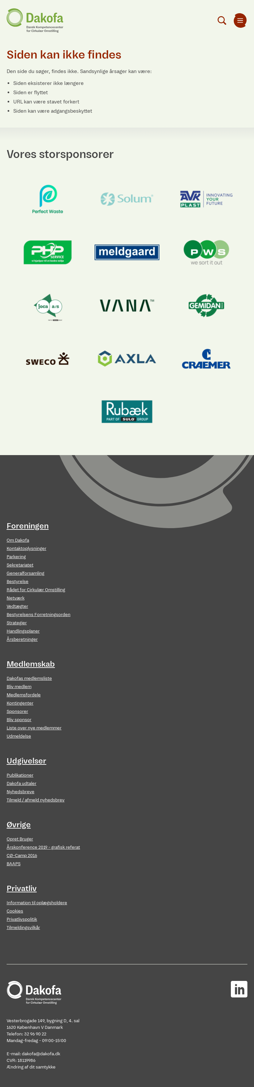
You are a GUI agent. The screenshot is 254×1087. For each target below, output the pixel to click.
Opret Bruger (20, 839)
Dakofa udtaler (21, 783)
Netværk (15, 598)
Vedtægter (17, 606)
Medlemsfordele (24, 695)
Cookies (15, 911)
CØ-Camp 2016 (22, 855)
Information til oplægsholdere (37, 903)
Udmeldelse (19, 736)
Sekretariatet (20, 565)
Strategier (17, 623)
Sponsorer (17, 711)
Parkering (16, 557)
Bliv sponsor (19, 719)
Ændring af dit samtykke (31, 1067)
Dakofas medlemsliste (29, 678)
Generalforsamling (25, 573)
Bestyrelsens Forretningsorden (38, 614)
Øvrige (19, 824)
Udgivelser (26, 760)
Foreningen (28, 525)
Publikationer (20, 775)
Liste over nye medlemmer (34, 728)
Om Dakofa (18, 540)
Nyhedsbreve (20, 792)
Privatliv (22, 888)
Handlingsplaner (23, 631)
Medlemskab (31, 664)
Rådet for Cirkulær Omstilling (36, 590)
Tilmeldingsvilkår (23, 927)
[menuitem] (240, 20)
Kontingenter (20, 703)
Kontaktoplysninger (26, 548)
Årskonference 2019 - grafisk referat (43, 847)
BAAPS (14, 864)
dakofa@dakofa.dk (41, 1054)
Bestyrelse (17, 581)
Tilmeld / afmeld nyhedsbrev (35, 800)
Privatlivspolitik (22, 919)
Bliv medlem (19, 686)
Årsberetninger (22, 639)
